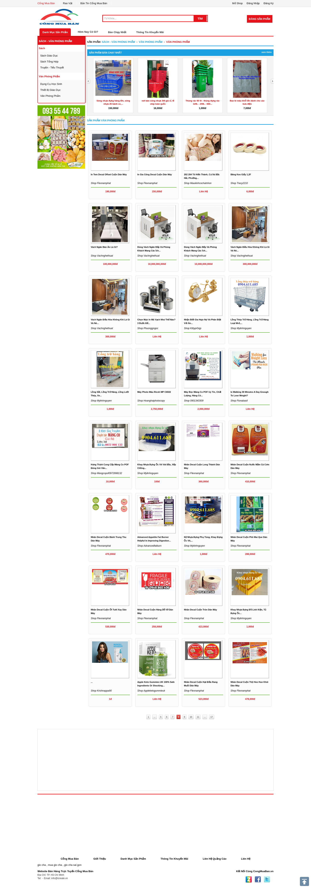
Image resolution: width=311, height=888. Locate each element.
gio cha (41, 864)
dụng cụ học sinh (51, 83)
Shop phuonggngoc (147, 328)
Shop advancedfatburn (149, 545)
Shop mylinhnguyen (240, 328)
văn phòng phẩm (49, 76)
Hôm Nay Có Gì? (88, 31)
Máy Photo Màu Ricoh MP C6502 (154, 392)
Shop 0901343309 (193, 400)
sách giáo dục (49, 55)
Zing (249, 879)
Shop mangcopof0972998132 (106, 473)
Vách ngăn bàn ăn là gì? (104, 247)
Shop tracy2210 (239, 183)
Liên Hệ (245, 858)
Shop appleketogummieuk (151, 690)
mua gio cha (55, 864)
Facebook (258, 879)
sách (42, 48)
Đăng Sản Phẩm (259, 18)
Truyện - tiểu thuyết (52, 67)
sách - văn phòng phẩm (55, 41)
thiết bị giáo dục (50, 89)
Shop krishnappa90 (101, 690)
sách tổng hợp (49, 61)
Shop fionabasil (239, 400)
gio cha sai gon (72, 864)
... (92, 682)
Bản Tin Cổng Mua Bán (93, 3)
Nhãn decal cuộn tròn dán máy (200, 609)
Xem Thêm (266, 52)
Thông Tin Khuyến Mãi (150, 32)
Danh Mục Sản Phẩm (55, 32)
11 (198, 717)
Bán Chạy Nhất (117, 32)
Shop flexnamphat (101, 183)
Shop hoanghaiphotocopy (151, 400)
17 (211, 717)
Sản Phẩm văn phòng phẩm (106, 120)
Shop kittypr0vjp (192, 328)
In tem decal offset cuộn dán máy (109, 174)
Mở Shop (237, 3)
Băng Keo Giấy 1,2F (240, 174)
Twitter (267, 879)
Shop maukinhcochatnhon (197, 183)
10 (191, 717)
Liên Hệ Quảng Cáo (214, 858)
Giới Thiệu (99, 858)
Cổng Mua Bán (46, 3)
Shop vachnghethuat (102, 255)
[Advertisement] (67, 228)
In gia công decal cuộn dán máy (154, 174)
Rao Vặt (67, 3)
